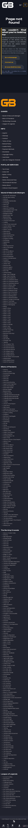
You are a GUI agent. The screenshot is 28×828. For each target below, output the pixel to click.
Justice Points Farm (8, 459)
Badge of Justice (7, 554)
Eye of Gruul (6, 590)
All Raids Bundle (7, 538)
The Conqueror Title (8, 344)
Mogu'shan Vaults (7, 473)
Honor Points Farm (8, 450)
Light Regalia (6, 468)
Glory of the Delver (8, 247)
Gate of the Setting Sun (9, 427)
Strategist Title (7, 340)
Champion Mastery (8, 784)
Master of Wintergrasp (9, 305)
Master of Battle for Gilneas (10, 288)
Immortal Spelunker (8, 256)
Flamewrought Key (8, 597)
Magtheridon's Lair (8, 638)
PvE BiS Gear (6, 484)
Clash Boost (6, 786)
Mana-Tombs (6, 642)
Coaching (5, 787)
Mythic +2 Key (7, 310)
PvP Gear (5, 488)
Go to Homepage (11, 92)
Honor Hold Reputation (9, 608)
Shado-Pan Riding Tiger (9, 504)
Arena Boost (6, 778)
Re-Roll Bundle (7, 493)
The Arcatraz (6, 735)
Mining (5, 306)
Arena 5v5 (5, 380)
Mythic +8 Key (7, 321)
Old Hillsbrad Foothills (8, 662)
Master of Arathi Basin (9, 287)
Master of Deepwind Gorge (10, 290)
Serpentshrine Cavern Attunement (12, 697)
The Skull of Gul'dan (8, 748)
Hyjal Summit (6, 617)
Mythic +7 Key (7, 319)
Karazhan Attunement (9, 622)
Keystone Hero (7, 265)
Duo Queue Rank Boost (9, 793)
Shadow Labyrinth (7, 705)
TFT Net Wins (6, 804)
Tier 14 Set (6, 522)
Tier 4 (4, 760)
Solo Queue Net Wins (8, 795)
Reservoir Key (6, 690)
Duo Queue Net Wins (8, 789)
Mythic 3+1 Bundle (7, 324)
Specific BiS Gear (7, 712)
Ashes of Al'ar (6, 549)
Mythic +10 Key (7, 308)
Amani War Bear (7, 540)
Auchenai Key (6, 552)
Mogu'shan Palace (8, 471)
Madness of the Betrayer (9, 637)
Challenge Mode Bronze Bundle (11, 395)
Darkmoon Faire (7, 228)
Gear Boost (6, 429)
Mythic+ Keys (6, 326)
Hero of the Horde (8, 253)
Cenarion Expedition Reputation (11, 561)
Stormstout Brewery (8, 511)
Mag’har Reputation (8, 640)
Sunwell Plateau (7, 717)
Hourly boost (6, 615)
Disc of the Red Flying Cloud (10, 411)
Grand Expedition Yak (8, 436)
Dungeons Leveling (8, 238)
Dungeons (6, 414)
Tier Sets (5, 762)
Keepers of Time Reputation (10, 624)
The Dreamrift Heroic (8, 346)
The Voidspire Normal (8, 355)
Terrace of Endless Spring (9, 516)
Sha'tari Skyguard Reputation (10, 703)
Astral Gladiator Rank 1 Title (10, 210)
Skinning (5, 335)
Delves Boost (6, 231)
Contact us (9, 97)
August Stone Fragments (9, 384)
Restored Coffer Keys (8, 333)
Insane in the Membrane (9, 258)
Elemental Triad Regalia (9, 416)
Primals (5, 676)
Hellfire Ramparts (7, 604)
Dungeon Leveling (8, 412)
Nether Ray (6, 654)
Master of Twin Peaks (8, 301)
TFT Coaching (7, 802)
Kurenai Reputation (8, 628)
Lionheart (5, 633)
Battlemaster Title (8, 215)
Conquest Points (7, 400)
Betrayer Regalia (7, 389)
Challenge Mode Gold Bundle (10, 396)
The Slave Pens (7, 749)
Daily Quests (6, 407)
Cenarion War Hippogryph (10, 563)
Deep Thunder (7, 570)
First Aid (5, 423)
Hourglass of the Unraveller (10, 613)
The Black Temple (8, 739)
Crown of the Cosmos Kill (9, 224)
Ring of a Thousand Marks (10, 692)
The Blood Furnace (8, 740)
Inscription (6, 260)
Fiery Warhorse (7, 592)
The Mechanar (7, 744)
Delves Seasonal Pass (8, 235)
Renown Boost (7, 331)
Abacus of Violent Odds (9, 533)
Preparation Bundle (8, 480)
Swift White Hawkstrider (9, 724)
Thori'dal (5, 756)
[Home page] (8, 5)
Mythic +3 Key (7, 312)
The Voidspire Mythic (8, 353)
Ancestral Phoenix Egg (9, 373)
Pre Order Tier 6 (7, 671)
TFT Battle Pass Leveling (9, 800)
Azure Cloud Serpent (8, 386)
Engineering (6, 242)
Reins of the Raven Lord (9, 688)
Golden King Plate (7, 434)
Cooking (5, 222)
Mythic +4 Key (7, 313)
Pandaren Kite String (8, 477)
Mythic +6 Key (7, 317)
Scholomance (7, 500)
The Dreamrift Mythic (8, 347)
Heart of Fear (6, 437)
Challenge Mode (7, 393)
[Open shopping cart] (20, 5)
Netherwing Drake (7, 656)
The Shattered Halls (8, 746)
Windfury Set (6, 525)
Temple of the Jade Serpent (10, 514)
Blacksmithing (7, 217)
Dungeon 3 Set (7, 579)
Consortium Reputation (9, 565)
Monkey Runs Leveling (9, 475)
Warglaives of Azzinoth (9, 765)
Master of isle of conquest (10, 294)
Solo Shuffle (6, 339)
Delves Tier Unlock (8, 236)
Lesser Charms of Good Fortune (11, 464)
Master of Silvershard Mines (10, 297)
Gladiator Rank (7, 430)
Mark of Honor (7, 644)
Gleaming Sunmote (8, 245)
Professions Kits (7, 482)
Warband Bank (7, 358)
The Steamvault (7, 751)
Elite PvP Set (6, 418)
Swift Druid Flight (7, 719)
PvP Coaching (6, 486)
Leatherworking (7, 272)
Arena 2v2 (5, 377)
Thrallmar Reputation (8, 758)
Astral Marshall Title (8, 211)
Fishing (5, 244)
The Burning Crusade (10, 530)
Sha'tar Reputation (8, 701)
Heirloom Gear (7, 441)
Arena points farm (8, 547)
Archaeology (6, 375)
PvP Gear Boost (7, 685)
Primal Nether (6, 674)
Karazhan (5, 620)
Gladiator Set (6, 601)
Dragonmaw (6, 574)
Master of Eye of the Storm (10, 292)
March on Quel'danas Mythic (10, 281)
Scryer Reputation (8, 694)
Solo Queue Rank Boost (9, 798)
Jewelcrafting (6, 262)
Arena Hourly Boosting (9, 382)
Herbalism (5, 249)
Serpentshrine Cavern (9, 696)
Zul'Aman (5, 769)
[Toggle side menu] (25, 5)
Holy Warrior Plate (7, 448)
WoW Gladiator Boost (8, 360)
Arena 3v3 (5, 378)
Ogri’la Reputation (8, 660)
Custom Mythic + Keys (9, 226)
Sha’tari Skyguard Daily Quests (11, 708)
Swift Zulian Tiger (7, 726)
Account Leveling (7, 777)
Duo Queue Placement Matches (11, 791)
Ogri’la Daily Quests (8, 658)
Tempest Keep (7, 731)
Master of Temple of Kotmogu (11, 299)
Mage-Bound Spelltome (9, 278)
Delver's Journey (7, 229)
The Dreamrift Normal (9, 349)
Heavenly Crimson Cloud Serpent (12, 439)
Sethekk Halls (6, 699)
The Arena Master (8, 518)
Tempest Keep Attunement (10, 733)
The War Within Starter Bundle (11, 356)
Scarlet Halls (6, 497)
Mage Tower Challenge (9, 274)
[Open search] (8, 826)
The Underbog (7, 753)
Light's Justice (7, 631)
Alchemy (5, 369)
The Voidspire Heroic (8, 351)
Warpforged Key (7, 767)
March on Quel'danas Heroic (10, 279)
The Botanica (6, 742)
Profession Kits (7, 678)
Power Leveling (7, 328)
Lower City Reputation (9, 635)
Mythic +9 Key (7, 322)
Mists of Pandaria (8, 367)
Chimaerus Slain (7, 219)
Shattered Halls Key (8, 706)
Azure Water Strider (8, 387)
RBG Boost (6, 489)
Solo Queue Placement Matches (11, 796)
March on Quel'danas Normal (10, 283)
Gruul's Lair (6, 603)
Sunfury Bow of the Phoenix (10, 715)
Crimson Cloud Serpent (9, 403)
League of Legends (9, 774)
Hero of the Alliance (8, 251)
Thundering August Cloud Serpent (12, 520)
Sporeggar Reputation (9, 714)
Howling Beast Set (7, 452)
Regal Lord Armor (7, 495)
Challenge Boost (7, 782)
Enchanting (6, 240)
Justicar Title (6, 263)
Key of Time (6, 626)
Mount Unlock (6, 651)
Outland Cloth (7, 663)
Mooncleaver (6, 647)
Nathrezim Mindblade (8, 653)
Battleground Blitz (7, 213)
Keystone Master (7, 269)
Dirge (4, 572)
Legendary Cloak (7, 463)
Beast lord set (6, 556)
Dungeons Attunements (9, 583)
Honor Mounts (7, 610)
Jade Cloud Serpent (8, 455)
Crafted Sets (6, 569)
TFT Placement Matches (9, 805)
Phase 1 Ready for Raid (9, 665)
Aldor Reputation (7, 536)
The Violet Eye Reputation (10, 755)
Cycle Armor (6, 405)
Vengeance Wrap (7, 764)
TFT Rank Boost (7, 807)
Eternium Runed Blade (9, 588)
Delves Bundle (7, 233)
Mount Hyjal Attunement (9, 649)
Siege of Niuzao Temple (9, 505)
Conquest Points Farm (9, 220)
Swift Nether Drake (8, 721)
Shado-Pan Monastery (9, 502)
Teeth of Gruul (7, 730)
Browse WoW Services (13, 102)
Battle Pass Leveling (8, 780)
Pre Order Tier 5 (7, 669)
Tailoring (5, 342)
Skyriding (5, 337)
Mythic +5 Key (7, 315)
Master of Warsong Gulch (10, 303)
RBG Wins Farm (7, 491)
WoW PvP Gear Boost (8, 362)
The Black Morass (7, 737)
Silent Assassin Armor (8, 507)
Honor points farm (8, 254)
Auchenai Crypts (7, 551)
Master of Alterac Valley (9, 285)
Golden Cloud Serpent (9, 432)
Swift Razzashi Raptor (8, 722)
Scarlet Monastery (8, 498)
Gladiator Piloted (7, 599)
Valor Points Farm (7, 523)
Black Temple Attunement (10, 558)
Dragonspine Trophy (8, 576)
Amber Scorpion (7, 371)
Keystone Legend (7, 267)
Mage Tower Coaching (9, 276)
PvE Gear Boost (7, 681)
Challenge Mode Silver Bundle (11, 398)
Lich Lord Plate (7, 466)
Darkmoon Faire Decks (9, 409)
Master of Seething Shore (10, 296)
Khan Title (5, 271)
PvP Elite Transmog (8, 330)
